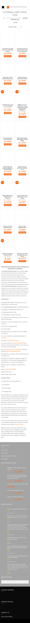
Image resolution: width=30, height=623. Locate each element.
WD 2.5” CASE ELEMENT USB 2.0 (22, 227)
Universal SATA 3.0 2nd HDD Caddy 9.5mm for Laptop (22, 197)
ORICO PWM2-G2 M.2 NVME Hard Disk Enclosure (8, 197)
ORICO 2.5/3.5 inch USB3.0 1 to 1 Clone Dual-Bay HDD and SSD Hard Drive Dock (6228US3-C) (22, 107)
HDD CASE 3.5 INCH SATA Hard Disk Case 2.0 (7, 78)
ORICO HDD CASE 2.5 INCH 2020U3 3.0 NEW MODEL (22, 139)
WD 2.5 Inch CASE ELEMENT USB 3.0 (8, 227)
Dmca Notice (4, 459)
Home (3, 18)
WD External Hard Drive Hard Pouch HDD (7, 254)
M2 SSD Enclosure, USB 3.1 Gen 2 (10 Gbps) (7, 105)
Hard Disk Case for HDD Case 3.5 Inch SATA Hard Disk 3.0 (7, 50)
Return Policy (4, 450)
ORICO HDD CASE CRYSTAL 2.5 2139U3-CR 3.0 (22, 168)
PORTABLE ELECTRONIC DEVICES (14, 18)
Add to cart (7, 56)
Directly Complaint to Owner (8, 456)
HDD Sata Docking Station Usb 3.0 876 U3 (22, 78)
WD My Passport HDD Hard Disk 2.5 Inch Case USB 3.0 (22, 255)
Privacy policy (4, 453)
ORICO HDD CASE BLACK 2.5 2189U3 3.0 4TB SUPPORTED (8, 168)
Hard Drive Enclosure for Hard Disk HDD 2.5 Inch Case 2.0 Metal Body (22, 50)
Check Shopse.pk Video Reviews (18, 7)
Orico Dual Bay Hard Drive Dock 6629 (7, 139)
